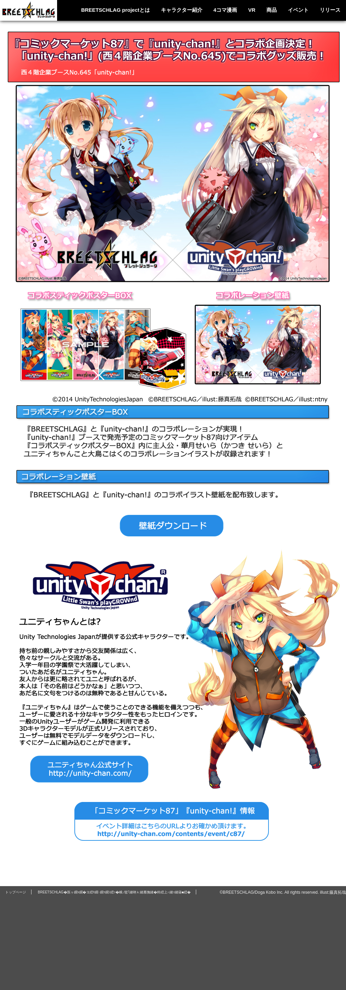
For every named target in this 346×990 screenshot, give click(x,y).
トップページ (15, 892)
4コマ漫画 (225, 10)
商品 (271, 10)
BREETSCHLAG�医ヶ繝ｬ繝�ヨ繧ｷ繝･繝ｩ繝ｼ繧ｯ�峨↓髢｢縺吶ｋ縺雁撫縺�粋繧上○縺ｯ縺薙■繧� (114, 892)
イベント (298, 10)
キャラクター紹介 (181, 10)
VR (251, 10)
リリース (330, 10)
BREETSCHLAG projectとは (115, 10)
